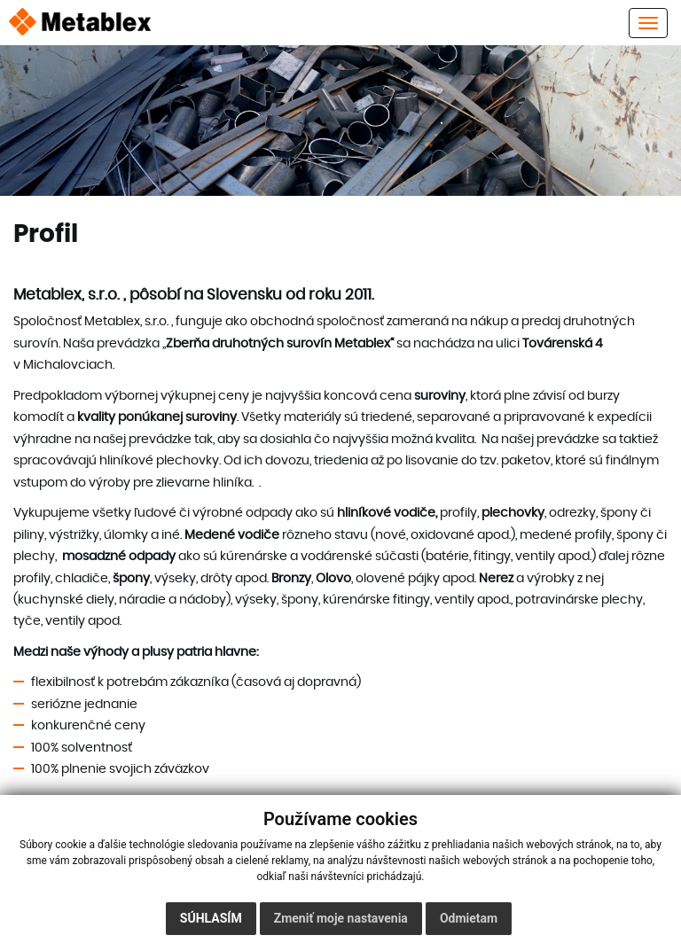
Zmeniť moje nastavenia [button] (341, 918)
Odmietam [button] (468, 918)
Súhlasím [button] (211, 918)
